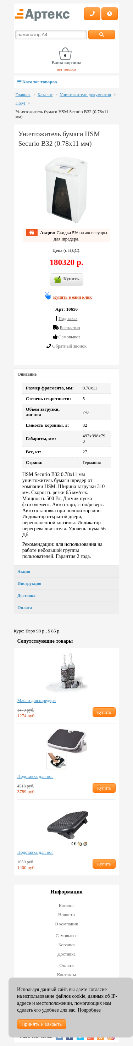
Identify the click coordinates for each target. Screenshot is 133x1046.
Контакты (66, 974)
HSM (20, 103)
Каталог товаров (37, 81)
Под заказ (68, 318)
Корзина (66, 944)
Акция (23, 571)
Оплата (24, 607)
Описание (27, 374)
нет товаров (66, 69)
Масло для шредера (36, 700)
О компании (66, 923)
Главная (23, 94)
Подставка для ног (35, 776)
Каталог (45, 94)
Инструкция (29, 583)
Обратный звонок (69, 346)
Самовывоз (67, 935)
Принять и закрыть (42, 1024)
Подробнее (89, 1010)
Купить (66, 279)
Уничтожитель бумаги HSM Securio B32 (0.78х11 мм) (62, 114)
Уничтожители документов (85, 94)
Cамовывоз (70, 336)
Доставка (26, 595)
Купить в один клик (72, 297)
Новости (66, 914)
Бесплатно (70, 327)
